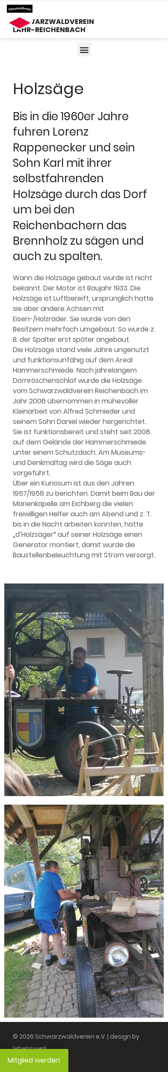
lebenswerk (30, 1048)
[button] (84, 49)
